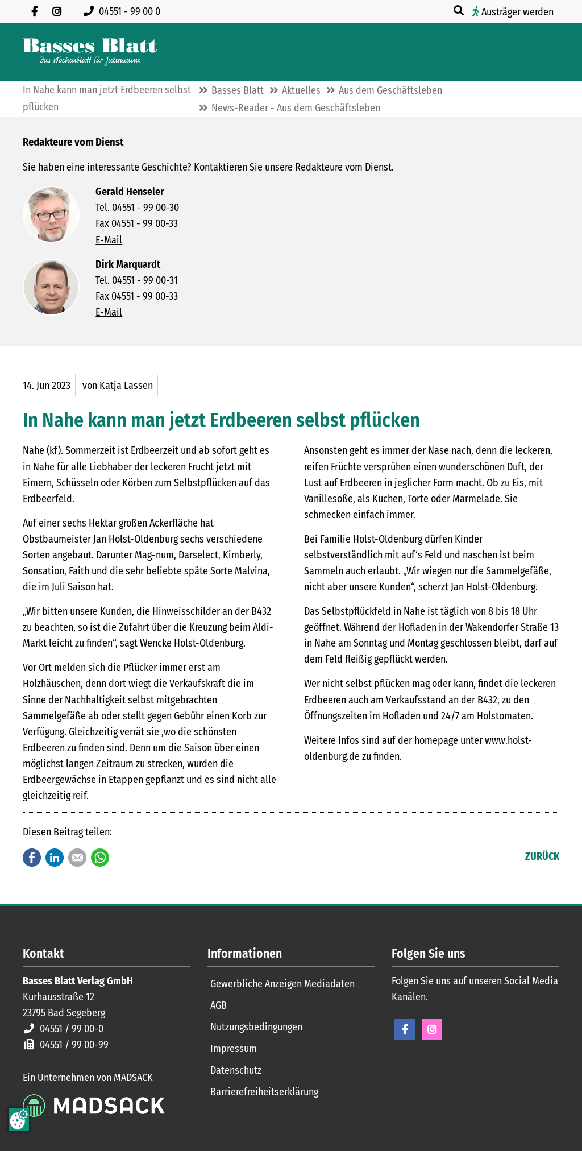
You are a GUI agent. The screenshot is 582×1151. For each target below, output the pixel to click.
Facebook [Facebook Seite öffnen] (404, 1029)
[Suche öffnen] (459, 11)
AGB (218, 1005)
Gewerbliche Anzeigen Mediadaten (282, 984)
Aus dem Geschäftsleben (390, 90)
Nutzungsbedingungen (256, 1027)
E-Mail (108, 240)
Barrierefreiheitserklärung (264, 1092)
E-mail (77, 857)
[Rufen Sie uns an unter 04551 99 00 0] (124, 11)
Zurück (542, 856)
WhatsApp (100, 857)
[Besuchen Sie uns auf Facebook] (34, 11)
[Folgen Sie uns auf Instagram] (56, 11)
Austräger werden (517, 12)
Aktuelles (301, 90)
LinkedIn (54, 857)
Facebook (32, 857)
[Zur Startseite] (90, 52)
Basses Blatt (237, 90)
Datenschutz (235, 1070)
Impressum (233, 1048)
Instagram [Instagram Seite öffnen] (432, 1029)
